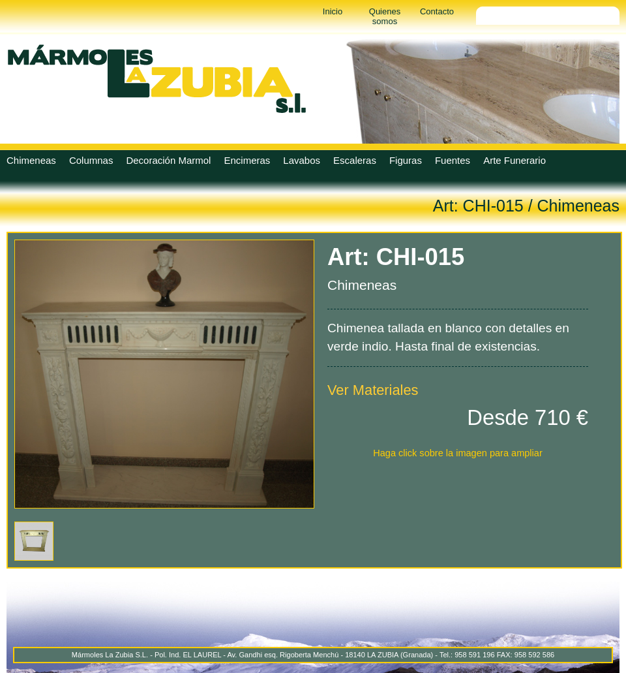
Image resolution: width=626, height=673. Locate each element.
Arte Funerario (514, 160)
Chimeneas (31, 160)
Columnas (91, 160)
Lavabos (301, 160)
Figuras (405, 160)
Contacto (437, 11)
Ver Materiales (373, 390)
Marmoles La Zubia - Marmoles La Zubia (156, 78)
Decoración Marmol (168, 160)
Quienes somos (384, 16)
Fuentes (452, 160)
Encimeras (247, 160)
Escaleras (354, 160)
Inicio (332, 11)
